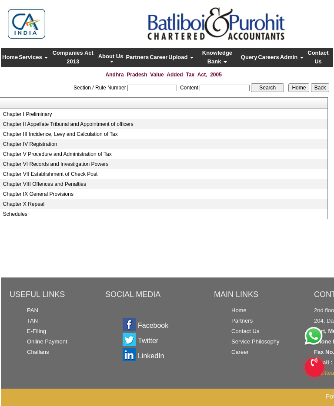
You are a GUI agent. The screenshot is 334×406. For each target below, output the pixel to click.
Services (33, 57)
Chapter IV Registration (30, 144)
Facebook (153, 325)
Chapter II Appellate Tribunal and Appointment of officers (68, 124)
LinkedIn (151, 356)
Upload (181, 57)
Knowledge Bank (217, 57)
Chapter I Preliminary (27, 114)
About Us (111, 58)
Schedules (15, 214)
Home (10, 57)
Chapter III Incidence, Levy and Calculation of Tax (60, 134)
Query (249, 57)
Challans (38, 352)
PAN (32, 310)
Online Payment (47, 341)
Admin (292, 57)
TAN (32, 320)
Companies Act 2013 (73, 57)
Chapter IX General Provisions (38, 194)
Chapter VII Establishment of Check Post (50, 174)
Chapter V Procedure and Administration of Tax (57, 154)
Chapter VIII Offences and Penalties (44, 184)
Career (158, 57)
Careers (268, 57)
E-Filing (36, 331)
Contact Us (317, 57)
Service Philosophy (255, 341)
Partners (137, 57)
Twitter (148, 340)
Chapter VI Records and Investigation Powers (56, 164)
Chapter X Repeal (23, 204)
